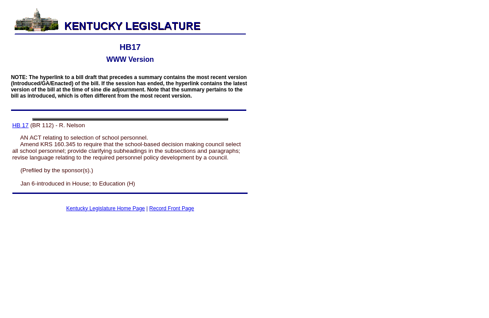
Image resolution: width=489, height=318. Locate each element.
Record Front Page (171, 208)
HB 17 (20, 125)
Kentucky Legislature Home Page (105, 208)
